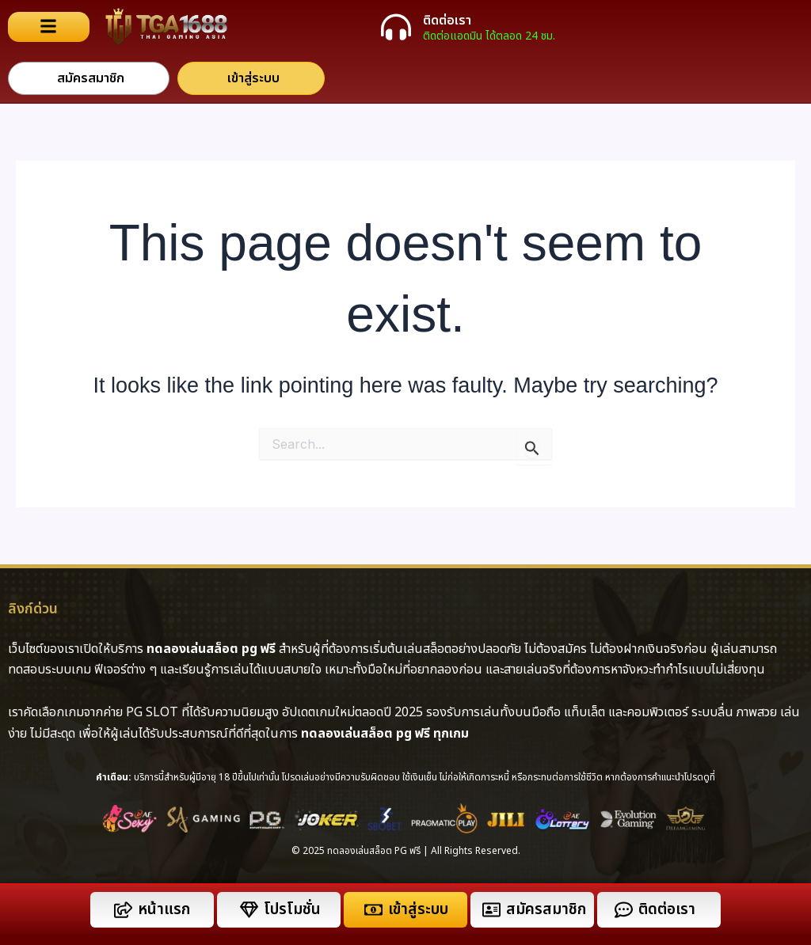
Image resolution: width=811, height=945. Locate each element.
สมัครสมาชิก (546, 909)
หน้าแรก (164, 909)
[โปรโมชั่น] (249, 910)
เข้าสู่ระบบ (418, 909)
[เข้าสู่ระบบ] (373, 910)
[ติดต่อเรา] (396, 27)
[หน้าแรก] (123, 910)
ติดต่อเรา (447, 20)
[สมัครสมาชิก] (491, 910)
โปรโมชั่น (292, 909)
